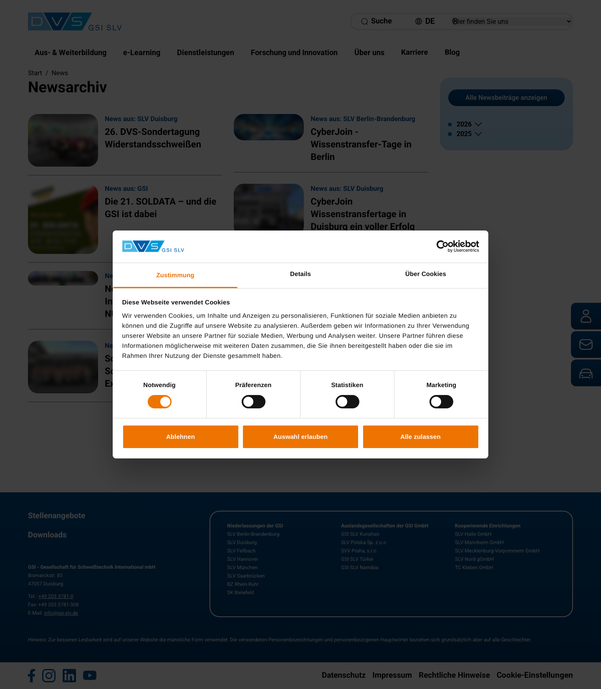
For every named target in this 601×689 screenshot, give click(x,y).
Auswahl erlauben (300, 436)
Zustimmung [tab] (175, 275)
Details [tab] (300, 274)
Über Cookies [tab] (425, 274)
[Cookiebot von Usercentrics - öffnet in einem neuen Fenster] (442, 246)
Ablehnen (180, 436)
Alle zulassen (420, 436)
